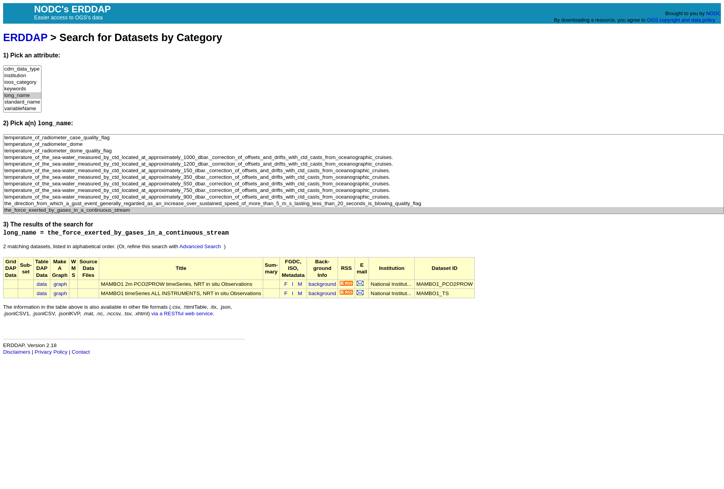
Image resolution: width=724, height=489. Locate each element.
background (322, 284)
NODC (713, 13)
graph (60, 284)
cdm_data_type (22, 69)
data (41, 284)
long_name (22, 95)
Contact (81, 352)
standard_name (22, 102)
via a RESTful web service (182, 313)
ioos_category (22, 82)
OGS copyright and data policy (681, 20)
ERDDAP (25, 37)
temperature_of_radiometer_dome (363, 144)
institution (22, 76)
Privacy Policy (50, 352)
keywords (22, 89)
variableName (22, 108)
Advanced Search (200, 246)
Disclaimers (16, 352)
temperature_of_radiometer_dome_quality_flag (363, 151)
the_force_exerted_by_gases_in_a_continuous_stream (363, 210)
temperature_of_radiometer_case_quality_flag (363, 138)
